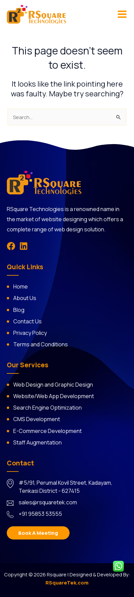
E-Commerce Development (47, 431)
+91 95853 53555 (40, 514)
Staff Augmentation (37, 442)
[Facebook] (11, 246)
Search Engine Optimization (47, 407)
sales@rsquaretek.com (48, 502)
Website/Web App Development (53, 396)
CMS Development (36, 419)
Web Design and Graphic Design (53, 384)
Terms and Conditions (40, 344)
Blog (18, 310)
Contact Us (27, 321)
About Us (24, 298)
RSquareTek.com (67, 582)
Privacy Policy (30, 333)
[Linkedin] (23, 246)
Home (20, 286)
